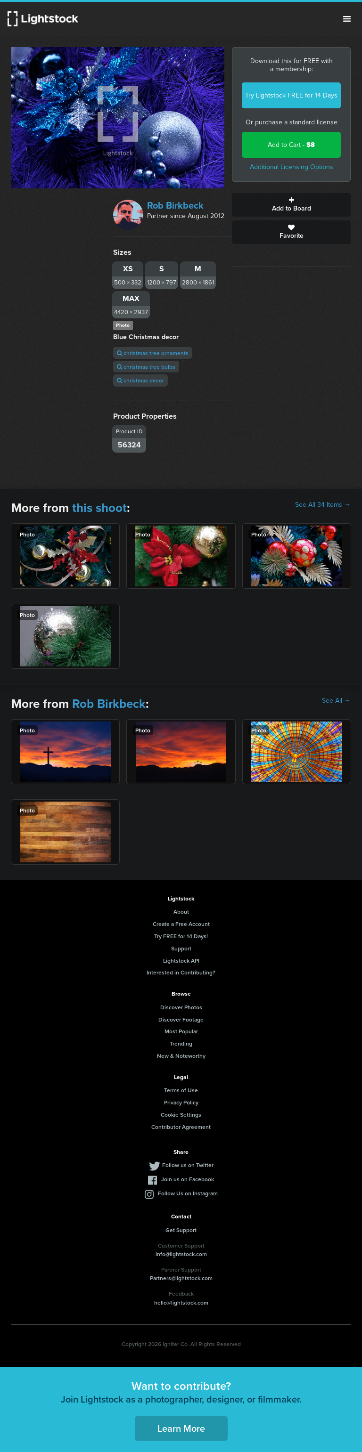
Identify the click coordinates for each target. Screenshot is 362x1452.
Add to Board (291, 205)
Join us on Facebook (187, 1179)
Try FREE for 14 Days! (181, 936)
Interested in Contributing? (181, 972)
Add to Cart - (291, 145)
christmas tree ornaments (153, 353)
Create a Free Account (181, 924)
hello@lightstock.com (181, 1302)
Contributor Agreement (181, 1127)
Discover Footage (181, 1019)
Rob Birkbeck (175, 205)
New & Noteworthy (181, 1056)
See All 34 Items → (323, 505)
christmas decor (140, 380)
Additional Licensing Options (291, 167)
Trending (181, 1043)
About (181, 912)
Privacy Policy (181, 1102)
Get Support (181, 1230)
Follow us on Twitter (188, 1165)
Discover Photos (181, 1007)
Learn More (181, 1428)
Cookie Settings (181, 1115)
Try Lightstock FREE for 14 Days (291, 95)
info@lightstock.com (181, 1254)
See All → (336, 701)
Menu (346, 18)
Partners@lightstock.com (181, 1278)
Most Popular (181, 1031)
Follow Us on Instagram (188, 1193)
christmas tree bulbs (146, 367)
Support (181, 948)
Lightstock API (181, 961)
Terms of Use (181, 1090)
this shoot (99, 508)
